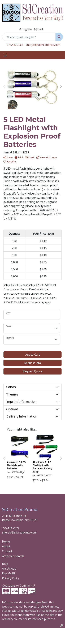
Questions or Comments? (18, 585)
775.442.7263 (15, 45)
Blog (5, 564)
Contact (7, 551)
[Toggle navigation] (5, 55)
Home (6, 541)
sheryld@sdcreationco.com (43, 45)
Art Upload (9, 568)
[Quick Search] (29, 37)
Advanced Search (13, 556)
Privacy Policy (10, 578)
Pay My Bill (9, 573)
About (6, 546)
